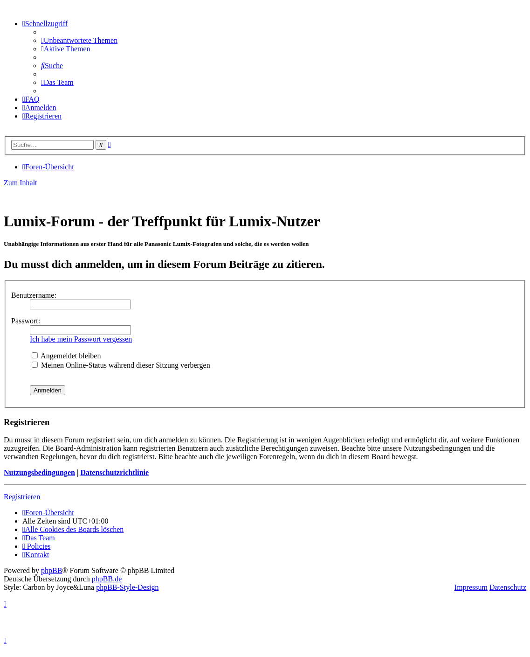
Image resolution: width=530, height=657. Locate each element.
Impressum (471, 587)
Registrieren (22, 497)
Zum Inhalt (20, 183)
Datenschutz (507, 587)
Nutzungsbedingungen (39, 472)
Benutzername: (33, 295)
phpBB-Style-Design (127, 587)
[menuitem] (79, 40)
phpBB (51, 570)
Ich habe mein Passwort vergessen (81, 339)
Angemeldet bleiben (66, 356)
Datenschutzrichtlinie (114, 472)
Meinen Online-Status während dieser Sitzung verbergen (121, 365)
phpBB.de (107, 579)
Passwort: (25, 321)
